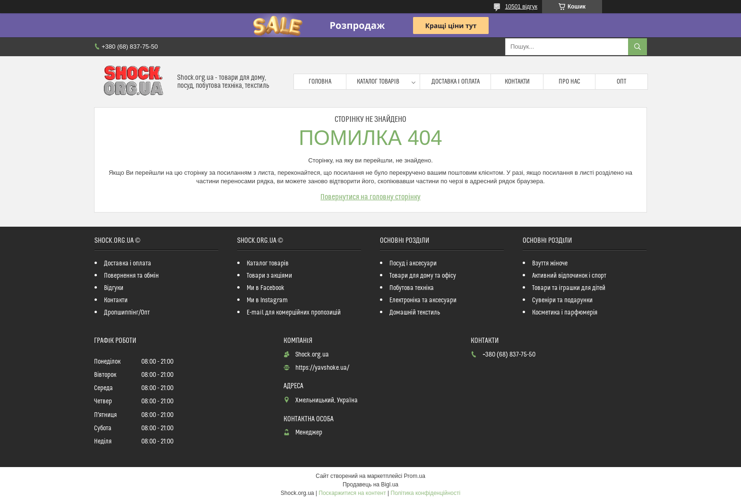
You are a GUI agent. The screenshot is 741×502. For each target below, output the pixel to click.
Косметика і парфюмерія (564, 312)
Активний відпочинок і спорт (569, 276)
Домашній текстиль (414, 312)
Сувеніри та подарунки (562, 300)
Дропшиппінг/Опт (127, 312)
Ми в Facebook (265, 288)
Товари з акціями (269, 276)
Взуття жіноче (550, 263)
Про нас (569, 81)
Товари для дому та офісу (422, 276)
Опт (621, 81)
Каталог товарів (378, 81)
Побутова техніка (411, 288)
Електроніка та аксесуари (423, 300)
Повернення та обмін (131, 276)
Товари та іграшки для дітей (568, 288)
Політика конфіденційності (426, 493)
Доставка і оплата (455, 81)
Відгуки (113, 288)
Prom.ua (414, 476)
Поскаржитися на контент (352, 493)
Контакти (517, 81)
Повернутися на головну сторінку (370, 197)
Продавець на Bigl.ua (370, 484)
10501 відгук (521, 6)
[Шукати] (637, 46)
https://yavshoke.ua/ (322, 368)
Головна (320, 81)
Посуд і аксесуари (413, 263)
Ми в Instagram (267, 300)
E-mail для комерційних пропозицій (294, 312)
